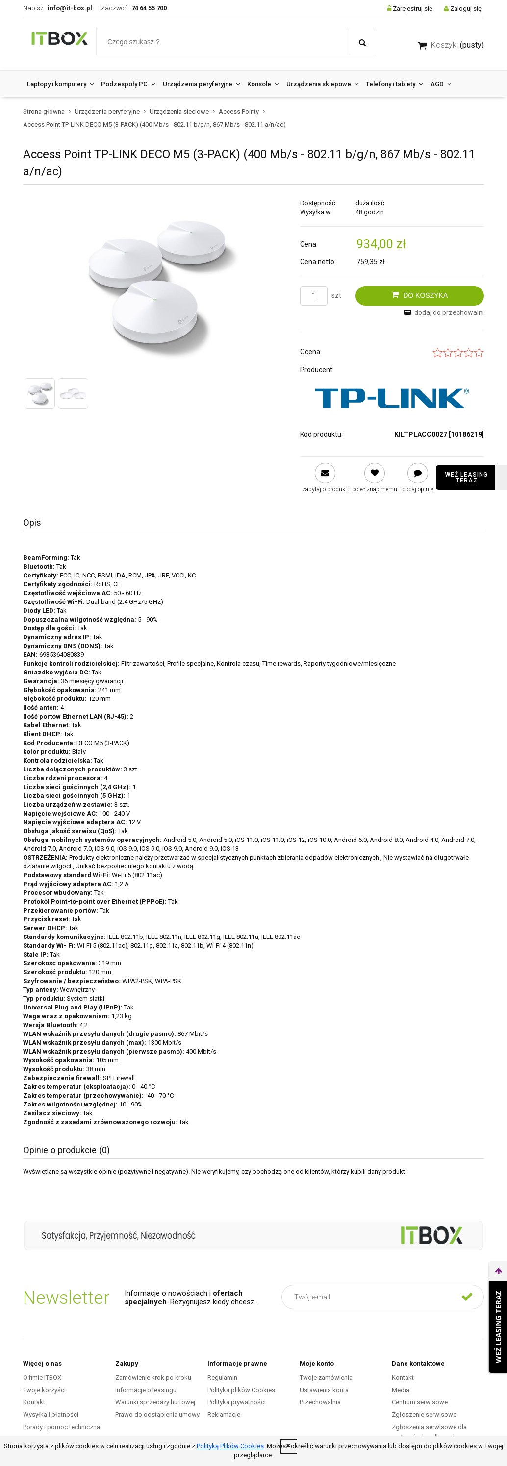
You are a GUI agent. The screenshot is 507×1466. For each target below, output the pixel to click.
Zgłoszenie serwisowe (424, 1414)
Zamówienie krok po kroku (153, 1377)
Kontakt (34, 1402)
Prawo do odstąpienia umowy (157, 1414)
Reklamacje (223, 1414)
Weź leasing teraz (466, 477)
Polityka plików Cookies (241, 1390)
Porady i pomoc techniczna (61, 1427)
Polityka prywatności (236, 1402)
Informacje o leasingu (146, 1390)
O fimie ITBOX (42, 1377)
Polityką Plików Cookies (230, 1446)
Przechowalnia (320, 1402)
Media (400, 1390)
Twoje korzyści (44, 1390)
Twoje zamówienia (326, 1377)
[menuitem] (60, 84)
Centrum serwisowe (420, 1402)
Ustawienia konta (324, 1390)
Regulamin (222, 1377)
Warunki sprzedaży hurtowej (155, 1402)
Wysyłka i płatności (50, 1414)
